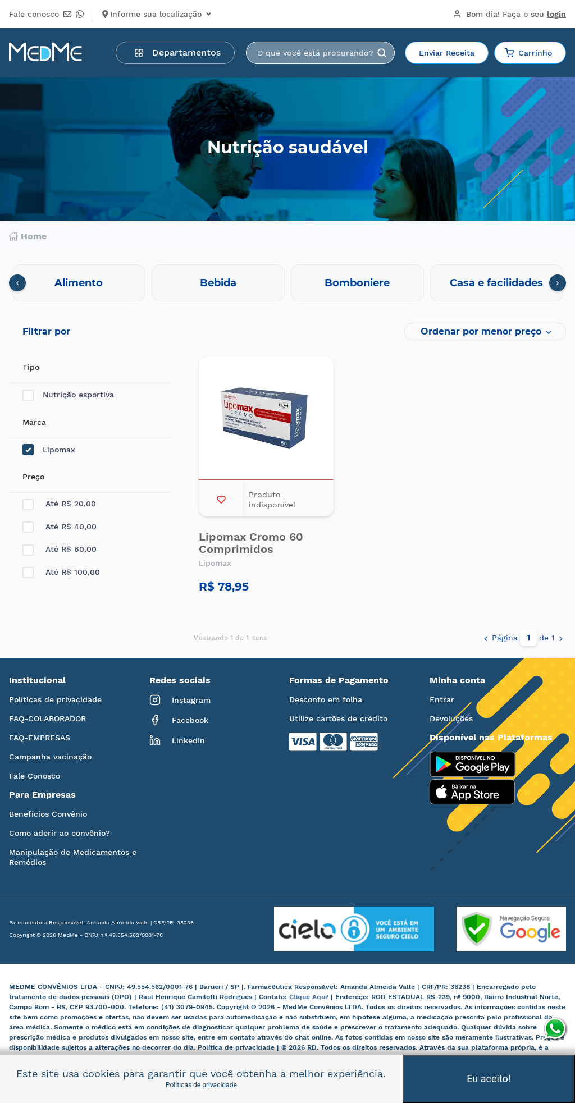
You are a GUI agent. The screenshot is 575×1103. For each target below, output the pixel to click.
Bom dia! (509, 14)
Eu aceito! (488, 1078)
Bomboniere (357, 283)
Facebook (178, 720)
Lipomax (48, 450)
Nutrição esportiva (68, 395)
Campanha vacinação (50, 756)
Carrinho (528, 52)
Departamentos (177, 52)
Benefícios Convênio (48, 813)
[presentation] (17, 282)
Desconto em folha (325, 699)
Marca (34, 422)
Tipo (30, 367)
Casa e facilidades (496, 283)
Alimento (78, 283)
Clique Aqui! (310, 997)
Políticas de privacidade (55, 699)
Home (28, 236)
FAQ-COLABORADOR (47, 718)
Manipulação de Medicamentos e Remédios (72, 857)
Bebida (218, 283)
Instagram (180, 700)
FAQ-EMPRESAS (39, 737)
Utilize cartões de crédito (338, 718)
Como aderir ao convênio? (59, 833)
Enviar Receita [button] (446, 52)
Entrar (442, 699)
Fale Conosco (34, 775)
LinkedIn (177, 740)
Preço (33, 476)
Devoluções (451, 718)
